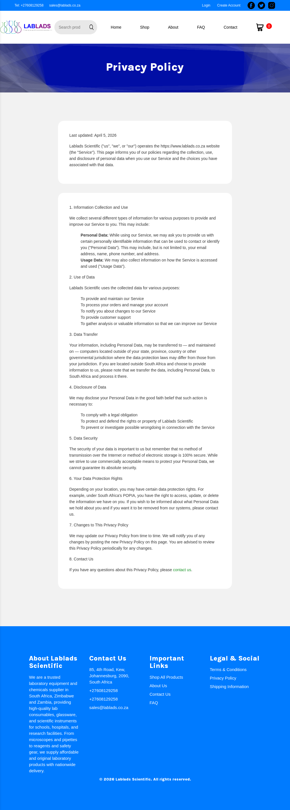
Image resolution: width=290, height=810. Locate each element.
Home (116, 27)
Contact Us (160, 694)
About (173, 27)
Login (206, 5)
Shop (144, 27)
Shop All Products (166, 677)
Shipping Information (229, 686)
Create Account (228, 5)
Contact (230, 27)
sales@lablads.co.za (64, 5)
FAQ (201, 27)
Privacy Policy (223, 678)
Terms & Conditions (228, 669)
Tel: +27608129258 (28, 5)
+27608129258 (103, 690)
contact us (182, 570)
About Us (158, 685)
